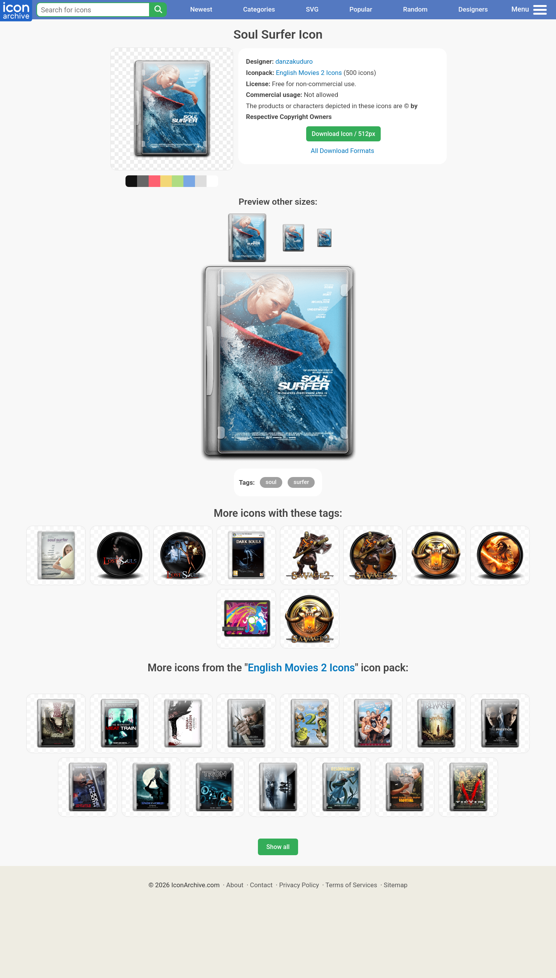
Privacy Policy (299, 885)
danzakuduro (294, 61)
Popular (360, 9)
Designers (473, 9)
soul (271, 482)
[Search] (158, 9)
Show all (278, 847)
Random (415, 9)
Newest (201, 9)
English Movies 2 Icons (309, 72)
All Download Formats (343, 151)
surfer (301, 482)
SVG (312, 9)
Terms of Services (351, 885)
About (235, 885)
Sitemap (396, 885)
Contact (261, 885)
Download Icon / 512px (343, 134)
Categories (259, 9)
